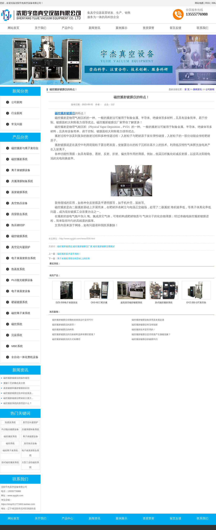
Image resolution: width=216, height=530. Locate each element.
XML (214, 3)
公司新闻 (16, 102)
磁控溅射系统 (19, 159)
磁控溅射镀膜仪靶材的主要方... (18, 398)
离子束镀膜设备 (20, 170)
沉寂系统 (16, 335)
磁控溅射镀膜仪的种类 (63, 329)
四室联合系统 (19, 214)
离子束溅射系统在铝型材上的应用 (73, 258)
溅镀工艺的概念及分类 (14, 383)
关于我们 (40, 27)
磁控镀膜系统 (19, 236)
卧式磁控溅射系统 (10, 462)
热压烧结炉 (18, 225)
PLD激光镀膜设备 (22, 280)
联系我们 (202, 27)
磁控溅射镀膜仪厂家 (82, 246)
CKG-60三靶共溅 (99, 302)
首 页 (186, 89)
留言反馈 (175, 27)
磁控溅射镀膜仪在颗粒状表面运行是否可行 (72, 320)
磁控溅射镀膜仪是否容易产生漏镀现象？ (151, 334)
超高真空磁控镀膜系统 (131, 302)
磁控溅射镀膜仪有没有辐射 (145, 324)
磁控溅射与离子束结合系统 (24, 150)
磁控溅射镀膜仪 (64, 246)
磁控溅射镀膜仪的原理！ (64, 324)
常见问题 (16, 124)
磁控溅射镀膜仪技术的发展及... (18, 393)
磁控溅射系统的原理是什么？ (17, 403)
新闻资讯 (94, 27)
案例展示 (121, 27)
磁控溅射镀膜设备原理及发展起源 (148, 320)
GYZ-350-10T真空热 (196, 302)
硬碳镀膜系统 (19, 302)
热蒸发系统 (18, 269)
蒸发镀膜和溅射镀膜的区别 (16, 388)
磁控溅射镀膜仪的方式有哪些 (66, 339)
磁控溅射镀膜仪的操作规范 (16, 378)
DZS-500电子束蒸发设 (66, 302)
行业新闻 (16, 113)
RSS (207, 3)
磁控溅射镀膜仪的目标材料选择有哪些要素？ (73, 334)
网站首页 (13, 27)
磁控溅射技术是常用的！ (69, 254)
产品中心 (67, 27)
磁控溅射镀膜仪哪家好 (104, 246)
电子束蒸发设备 (20, 291)
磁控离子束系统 (20, 313)
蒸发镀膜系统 (19, 192)
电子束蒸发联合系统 (23, 258)
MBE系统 (17, 346)
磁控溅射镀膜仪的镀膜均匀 (145, 339)
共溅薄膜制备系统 (22, 181)
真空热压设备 (19, 203)
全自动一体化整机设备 (24, 357)
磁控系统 (16, 324)
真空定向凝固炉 (20, 247)
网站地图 (199, 3)
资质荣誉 (148, 27)
